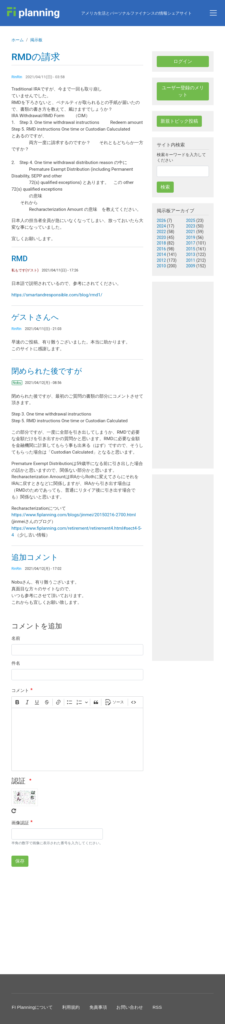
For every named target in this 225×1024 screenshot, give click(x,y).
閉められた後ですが (46, 371)
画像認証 (20, 822)
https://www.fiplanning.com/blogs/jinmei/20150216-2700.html (73, 514)
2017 (190, 243)
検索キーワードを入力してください (181, 157)
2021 (190, 231)
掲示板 (36, 39)
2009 (190, 266)
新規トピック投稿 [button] (179, 121)
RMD (19, 258)
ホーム (17, 39)
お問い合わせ (129, 1007)
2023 (190, 226)
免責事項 (98, 1007)
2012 (161, 260)
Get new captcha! (13, 810)
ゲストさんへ (35, 317)
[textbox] (77, 739)
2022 (161, 231)
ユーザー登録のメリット (183, 91)
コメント (20, 690)
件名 (15, 663)
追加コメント (34, 557)
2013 (190, 254)
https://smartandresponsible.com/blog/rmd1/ (56, 295)
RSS (157, 1007)
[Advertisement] (77, 919)
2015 (190, 249)
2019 (190, 237)
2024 (161, 226)
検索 (165, 187)
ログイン (182, 61)
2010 (161, 266)
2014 (161, 254)
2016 (161, 249)
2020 (161, 237)
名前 (15, 638)
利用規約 (71, 1007)
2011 (190, 260)
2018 (161, 243)
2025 (190, 220)
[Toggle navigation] (213, 13)
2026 (161, 220)
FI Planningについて (32, 1007)
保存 (20, 861)
